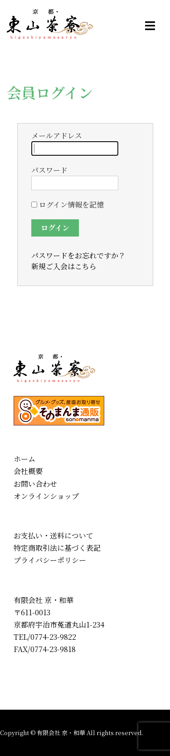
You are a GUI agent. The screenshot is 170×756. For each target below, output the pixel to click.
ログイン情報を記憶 (67, 204)
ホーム (24, 459)
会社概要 (28, 471)
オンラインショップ (46, 496)
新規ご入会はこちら (64, 266)
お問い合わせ (35, 484)
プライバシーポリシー (50, 560)
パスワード (74, 177)
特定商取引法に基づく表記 (57, 548)
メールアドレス (74, 143)
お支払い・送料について (53, 535)
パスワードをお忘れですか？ (78, 255)
